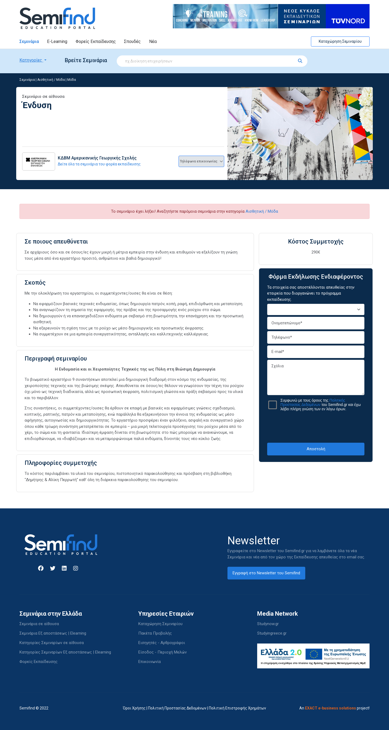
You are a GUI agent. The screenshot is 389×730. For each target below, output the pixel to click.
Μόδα (71, 80)
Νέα (153, 41)
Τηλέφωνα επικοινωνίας (201, 161)
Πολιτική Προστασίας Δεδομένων (177, 708)
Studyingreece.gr (272, 633)
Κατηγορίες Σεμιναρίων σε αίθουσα (51, 642)
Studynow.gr (268, 623)
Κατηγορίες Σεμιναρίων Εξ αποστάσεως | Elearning (65, 652)
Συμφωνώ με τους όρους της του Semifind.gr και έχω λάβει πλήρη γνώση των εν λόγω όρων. (320, 404)
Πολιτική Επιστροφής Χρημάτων (237, 708)
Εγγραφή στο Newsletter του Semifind (266, 573)
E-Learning (57, 41)
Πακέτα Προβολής (155, 633)
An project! (334, 708)
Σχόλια (315, 377)
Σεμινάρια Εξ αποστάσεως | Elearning (52, 633)
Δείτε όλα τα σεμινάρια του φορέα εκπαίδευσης (99, 164)
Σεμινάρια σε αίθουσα (39, 623)
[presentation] (316, 426)
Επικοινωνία (149, 661)
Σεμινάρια (29, 41)
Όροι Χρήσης (134, 708)
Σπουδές (132, 41)
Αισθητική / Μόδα (51, 80)
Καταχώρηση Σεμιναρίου (340, 41)
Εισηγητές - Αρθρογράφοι (161, 642)
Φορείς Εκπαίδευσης (96, 41)
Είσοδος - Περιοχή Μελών (162, 652)
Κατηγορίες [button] (31, 60)
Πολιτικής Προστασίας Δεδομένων (312, 402)
